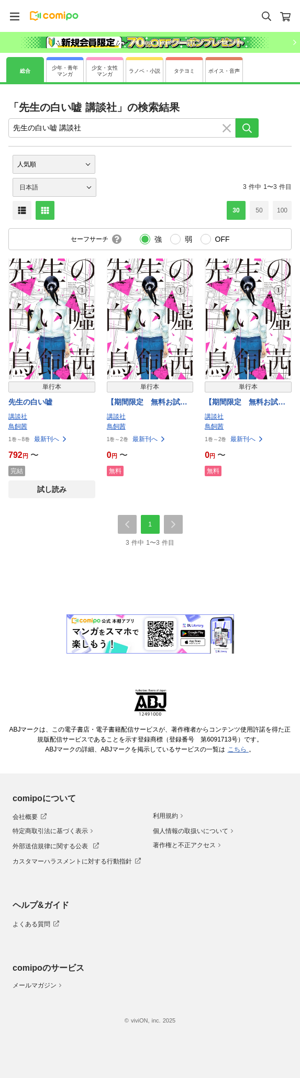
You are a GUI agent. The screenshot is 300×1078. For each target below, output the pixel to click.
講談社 (17, 416)
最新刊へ (51, 439)
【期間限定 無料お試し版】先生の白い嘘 (147, 403)
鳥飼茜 (17, 426)
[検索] (247, 128)
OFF (222, 239)
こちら (238, 749)
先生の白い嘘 (30, 402)
